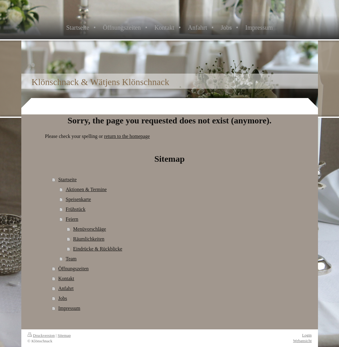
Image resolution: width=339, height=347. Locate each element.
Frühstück (75, 209)
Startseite (67, 179)
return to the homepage (127, 136)
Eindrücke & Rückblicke (97, 248)
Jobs (62, 298)
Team (71, 258)
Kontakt (66, 278)
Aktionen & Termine (86, 189)
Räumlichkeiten (88, 239)
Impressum (69, 308)
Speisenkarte (78, 199)
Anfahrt (66, 288)
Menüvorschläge (89, 229)
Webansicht (302, 340)
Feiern (72, 219)
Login (306, 335)
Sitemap (64, 335)
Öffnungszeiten (73, 268)
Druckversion (41, 335)
